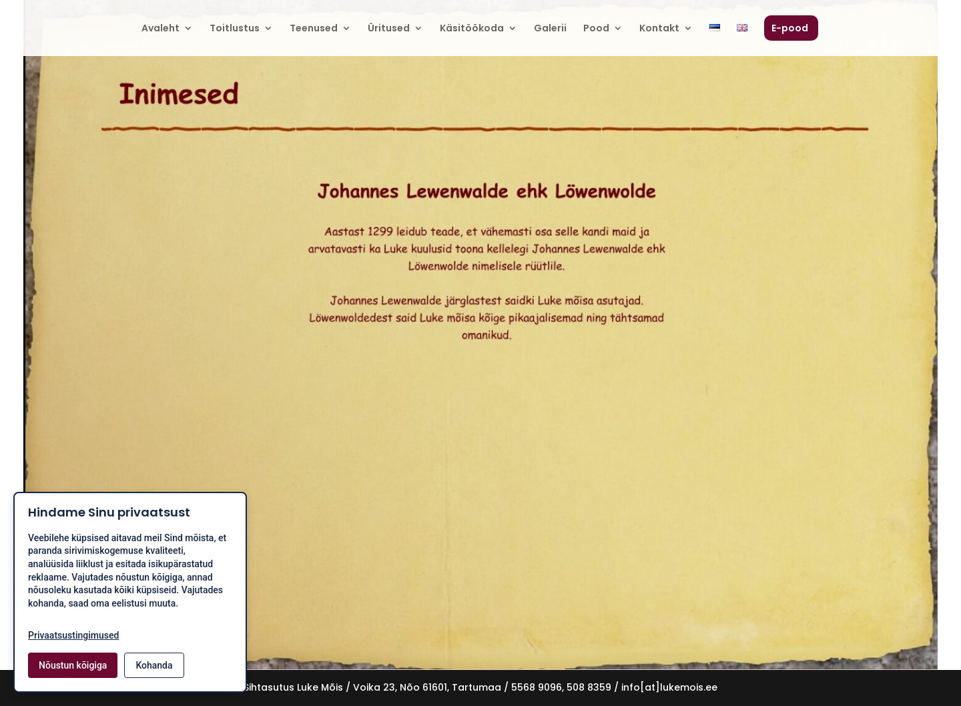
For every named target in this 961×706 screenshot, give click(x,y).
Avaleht (160, 29)
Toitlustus (235, 29)
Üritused (389, 29)
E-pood (789, 29)
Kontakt (659, 29)
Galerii (550, 29)
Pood (596, 29)
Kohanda (153, 665)
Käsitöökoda (472, 29)
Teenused (314, 29)
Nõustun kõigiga (73, 665)
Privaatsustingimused (73, 635)
